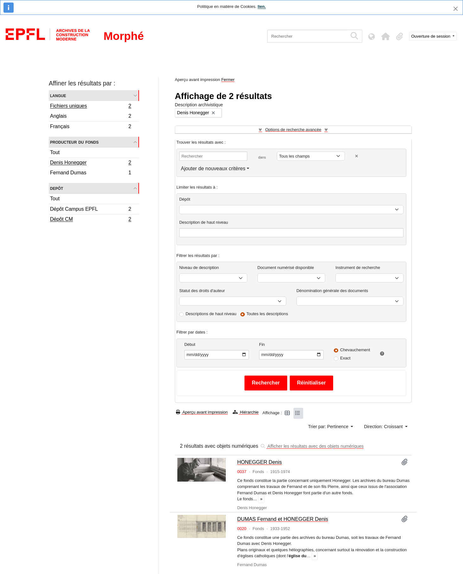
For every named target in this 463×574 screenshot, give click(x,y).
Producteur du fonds (74, 142)
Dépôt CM (90, 219)
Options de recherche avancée (293, 129)
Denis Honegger (90, 163)
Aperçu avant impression (202, 412)
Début (189, 344)
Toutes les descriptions (267, 313)
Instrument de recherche (357, 267)
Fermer (228, 79)
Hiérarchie (246, 412)
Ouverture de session (431, 36)
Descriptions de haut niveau (211, 313)
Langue (58, 95)
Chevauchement (355, 349)
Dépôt (184, 199)
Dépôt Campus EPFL (90, 210)
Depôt (56, 188)
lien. (261, 6)
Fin (262, 344)
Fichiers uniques (90, 106)
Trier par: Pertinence (329, 426)
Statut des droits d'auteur (202, 290)
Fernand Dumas (90, 173)
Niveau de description (199, 267)
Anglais (90, 117)
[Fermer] (455, 8)
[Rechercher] (307, 36)
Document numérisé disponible (285, 267)
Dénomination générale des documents (332, 290)
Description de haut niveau (203, 222)
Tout (55, 152)
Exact (345, 358)
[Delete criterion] (356, 156)
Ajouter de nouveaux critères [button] (213, 168)
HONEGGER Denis (259, 462)
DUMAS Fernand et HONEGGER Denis (282, 519)
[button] (386, 36)
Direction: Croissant (384, 426)
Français (90, 127)
